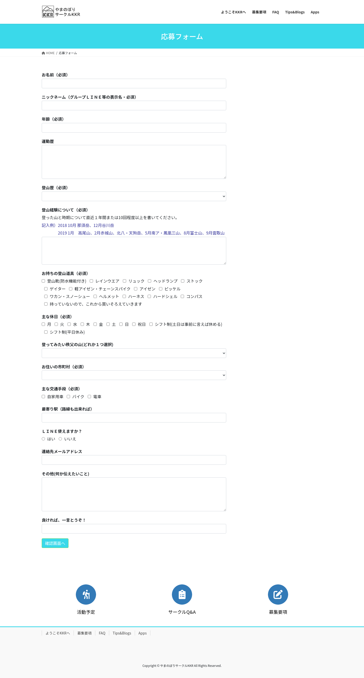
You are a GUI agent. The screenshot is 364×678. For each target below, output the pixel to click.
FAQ (102, 632)
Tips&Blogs (122, 632)
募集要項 (84, 632)
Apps (143, 632)
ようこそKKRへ (58, 632)
